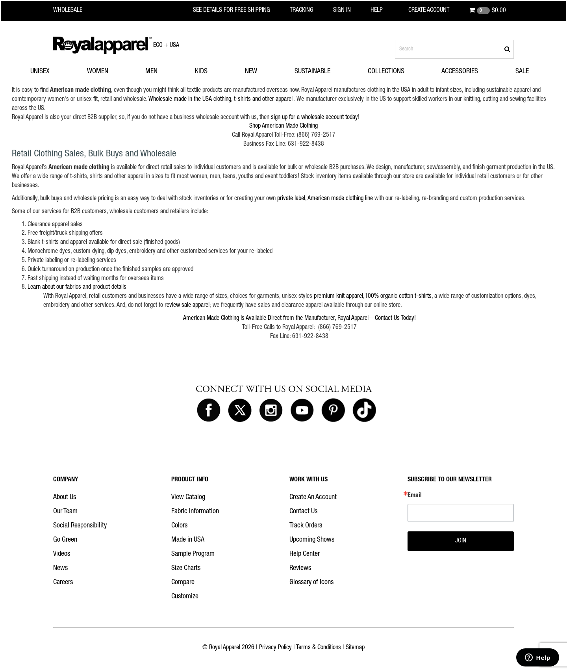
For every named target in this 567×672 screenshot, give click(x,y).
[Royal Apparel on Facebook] (208, 410)
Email (415, 496)
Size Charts (185, 568)
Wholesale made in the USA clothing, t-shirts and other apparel (220, 100)
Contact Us (303, 511)
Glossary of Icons (311, 582)
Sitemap (355, 648)
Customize (184, 596)
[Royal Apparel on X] (240, 410)
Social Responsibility (80, 525)
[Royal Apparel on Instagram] (271, 410)
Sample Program (193, 554)
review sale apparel (187, 306)
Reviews (300, 568)
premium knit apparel (338, 296)
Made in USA (187, 540)
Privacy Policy (275, 648)
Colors (179, 525)
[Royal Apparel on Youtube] (302, 410)
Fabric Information (195, 511)
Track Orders (305, 525)
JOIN (460, 541)
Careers (63, 582)
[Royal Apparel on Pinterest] (333, 410)
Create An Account (313, 497)
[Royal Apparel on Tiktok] (364, 410)
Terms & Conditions (318, 648)
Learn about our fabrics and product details (77, 287)
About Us (64, 497)
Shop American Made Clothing (283, 126)
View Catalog (188, 497)
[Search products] (454, 49)
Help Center (304, 554)
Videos (61, 554)
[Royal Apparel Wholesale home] (74, 10)
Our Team (65, 511)
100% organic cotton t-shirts (398, 296)
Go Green (65, 540)
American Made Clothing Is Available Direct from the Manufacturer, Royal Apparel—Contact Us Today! (299, 319)
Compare (183, 582)
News (60, 568)
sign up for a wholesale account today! (315, 118)
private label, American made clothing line (325, 199)
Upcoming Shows (311, 540)
